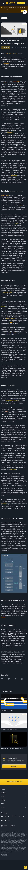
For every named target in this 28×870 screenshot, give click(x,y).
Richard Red (9, 53)
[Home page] (10, 3)
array (11, 322)
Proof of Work (16, 81)
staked (21, 205)
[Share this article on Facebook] (9, 679)
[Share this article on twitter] (2, 679)
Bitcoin (5, 82)
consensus (6, 63)
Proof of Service (10, 318)
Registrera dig (21, 3)
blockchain (4, 503)
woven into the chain (11, 332)
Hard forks (14, 175)
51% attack (10, 132)
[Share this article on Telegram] (15, 679)
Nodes (6, 411)
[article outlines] (25, 12)
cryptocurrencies (7, 292)
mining (16, 223)
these (10, 469)
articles (14, 469)
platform (3, 617)
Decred (15, 53)
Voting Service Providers (11, 400)
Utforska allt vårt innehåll (13, 781)
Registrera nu (14, 766)
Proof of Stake (4, 195)
